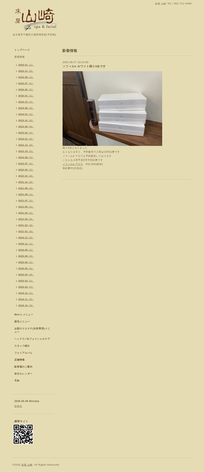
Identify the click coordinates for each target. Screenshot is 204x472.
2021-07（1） (26, 200)
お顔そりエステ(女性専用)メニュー (32, 330)
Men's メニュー (23, 314)
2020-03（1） (26, 281)
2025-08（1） (26, 77)
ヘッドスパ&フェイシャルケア (32, 338)
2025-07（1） (26, 83)
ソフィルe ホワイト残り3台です (84, 66)
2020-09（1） (26, 250)
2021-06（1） (26, 207)
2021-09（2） (26, 188)
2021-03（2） (26, 219)
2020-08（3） (26, 256)
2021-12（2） (26, 182)
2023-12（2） (26, 120)
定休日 (18, 406)
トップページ (22, 50)
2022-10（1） (26, 151)
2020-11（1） (26, 244)
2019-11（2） (26, 299)
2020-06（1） (26, 262)
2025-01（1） (26, 96)
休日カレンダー (23, 373)
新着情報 (19, 57)
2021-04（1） (26, 213)
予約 (17, 380)
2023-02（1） (26, 133)
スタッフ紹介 (22, 345)
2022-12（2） (26, 145)
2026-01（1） (26, 65)
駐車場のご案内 (23, 366)
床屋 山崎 (26, 464)
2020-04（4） (26, 274)
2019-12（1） (26, 293)
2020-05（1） (26, 268)
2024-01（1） (26, 114)
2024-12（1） (26, 102)
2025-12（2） (26, 71)
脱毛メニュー (22, 321)
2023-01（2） (26, 139)
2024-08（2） (26, 108)
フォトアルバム (23, 352)
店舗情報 (19, 359)
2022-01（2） (26, 176)
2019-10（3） (26, 305)
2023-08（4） (26, 126)
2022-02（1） (26, 170)
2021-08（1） (26, 194)
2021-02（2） (26, 225)
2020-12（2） (26, 237)
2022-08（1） (26, 157)
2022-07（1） (26, 163)
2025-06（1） (26, 89)
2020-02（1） (26, 287)
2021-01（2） (26, 231)
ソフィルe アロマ (73, 164)
